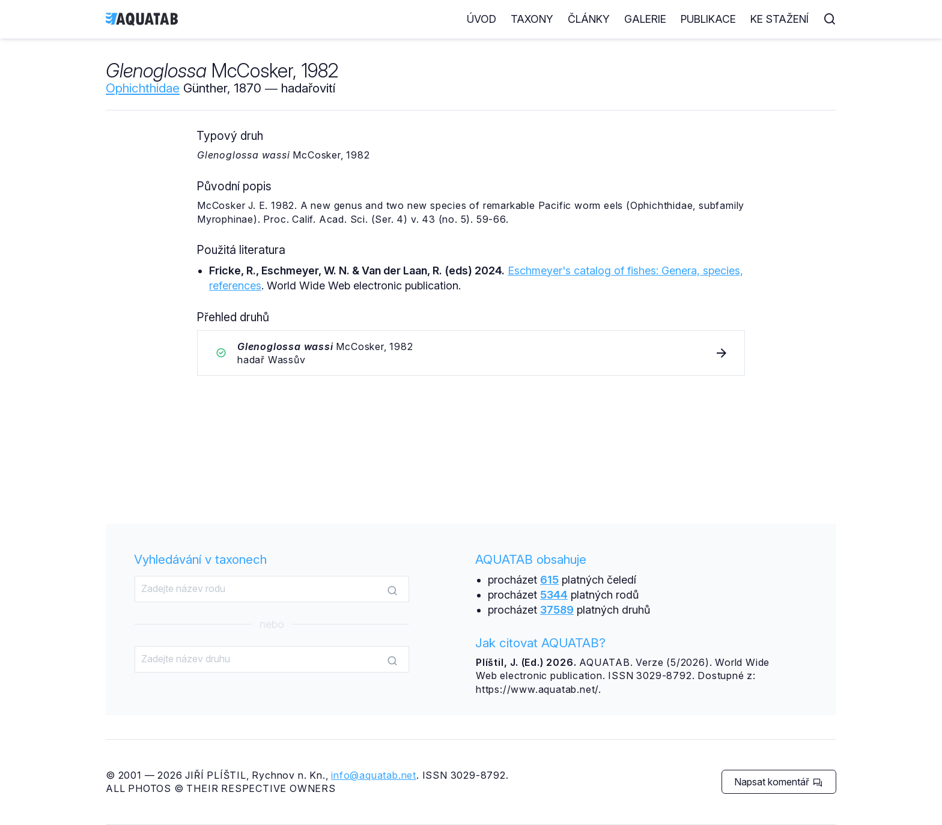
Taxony (532, 19)
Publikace (708, 19)
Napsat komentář (778, 782)
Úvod (481, 19)
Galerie (645, 19)
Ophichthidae (143, 87)
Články (589, 19)
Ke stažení (779, 19)
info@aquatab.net (373, 775)
